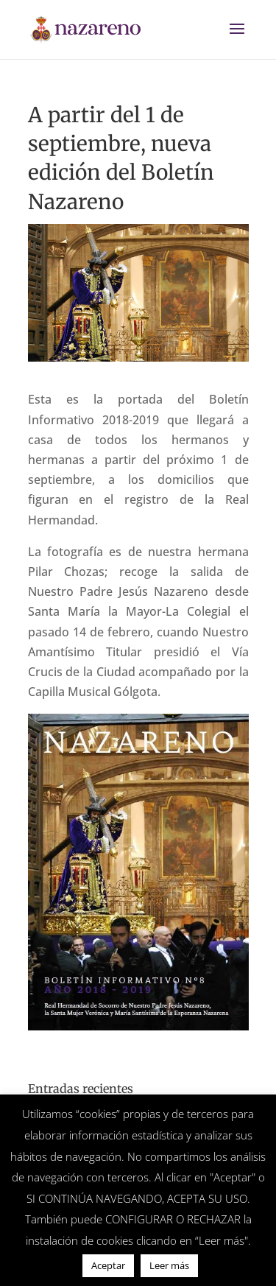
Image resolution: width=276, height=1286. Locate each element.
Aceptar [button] (108, 1265)
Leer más (169, 1265)
